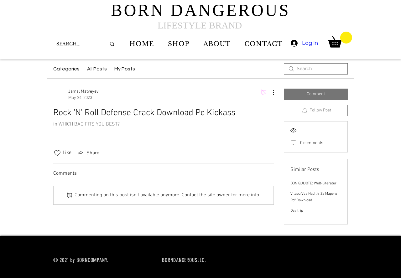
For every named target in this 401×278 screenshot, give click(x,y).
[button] (340, 40)
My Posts (124, 68)
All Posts (97, 68)
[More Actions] (270, 92)
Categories (66, 68)
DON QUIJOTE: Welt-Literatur (313, 183)
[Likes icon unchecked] (57, 153)
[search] (316, 69)
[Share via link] (87, 153)
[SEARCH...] (76, 44)
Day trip (296, 211)
